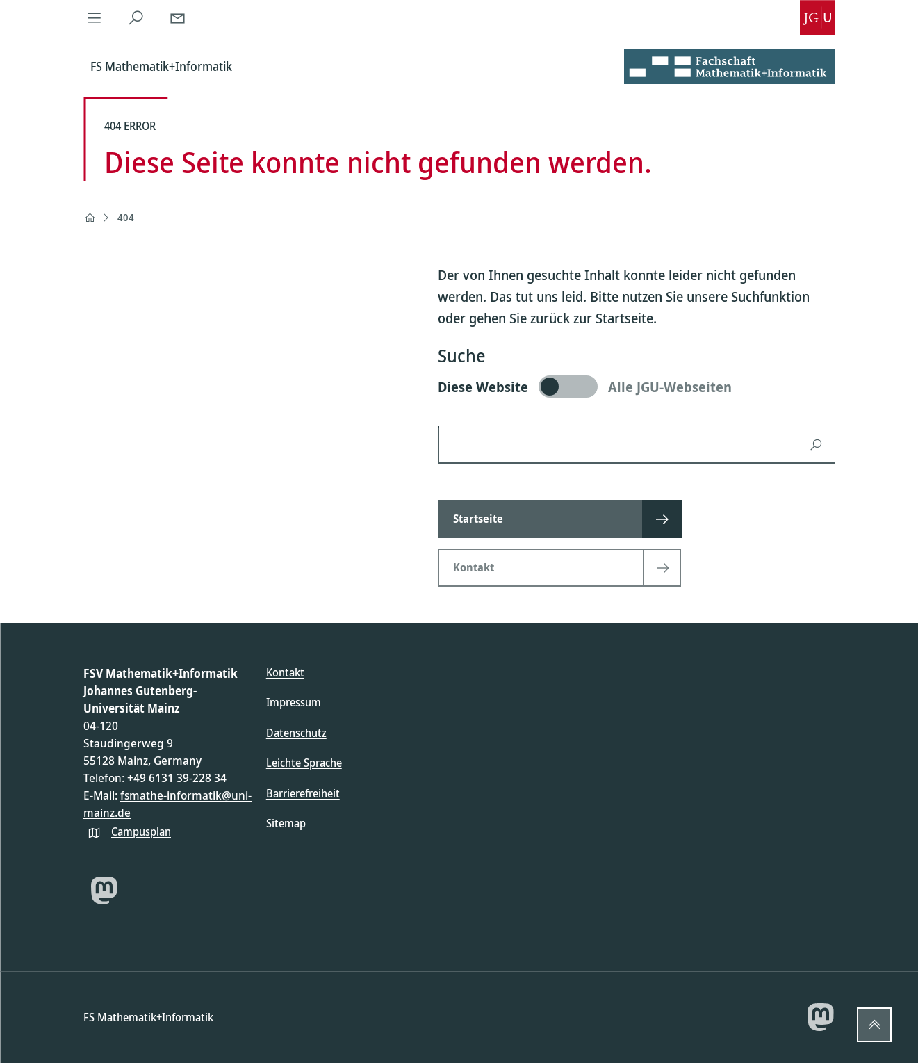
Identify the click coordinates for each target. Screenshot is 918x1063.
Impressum (293, 702)
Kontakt (285, 672)
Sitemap (286, 823)
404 (125, 217)
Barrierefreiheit (303, 793)
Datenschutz (296, 732)
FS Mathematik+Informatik (148, 1017)
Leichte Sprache (304, 762)
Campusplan (141, 831)
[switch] (636, 386)
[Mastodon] (104, 890)
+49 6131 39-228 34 (177, 778)
